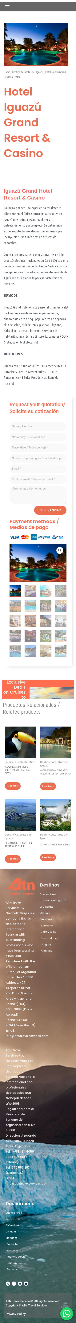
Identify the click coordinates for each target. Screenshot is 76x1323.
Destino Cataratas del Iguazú (27, 72)
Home (7, 72)
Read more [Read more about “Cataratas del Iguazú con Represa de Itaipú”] (13, 858)
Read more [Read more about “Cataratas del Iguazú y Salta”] (48, 857)
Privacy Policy (16, 1314)
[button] (7, 6)
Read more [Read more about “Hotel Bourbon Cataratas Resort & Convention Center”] (48, 786)
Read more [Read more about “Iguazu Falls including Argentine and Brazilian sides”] (13, 785)
